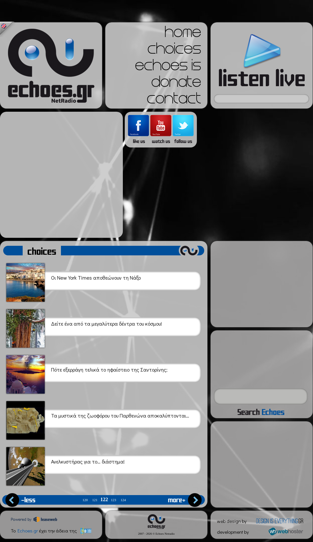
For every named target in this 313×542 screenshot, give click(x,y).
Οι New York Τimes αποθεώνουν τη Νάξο (73, 281)
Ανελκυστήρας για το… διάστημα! (65, 465)
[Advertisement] (60, 175)
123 (113, 500)
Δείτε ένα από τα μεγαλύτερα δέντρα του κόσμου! (84, 327)
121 (95, 500)
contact (174, 100)
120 (85, 500)
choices (174, 50)
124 (123, 500)
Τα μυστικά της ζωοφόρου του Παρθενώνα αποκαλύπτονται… (97, 419)
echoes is (168, 67)
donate (176, 84)
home (183, 34)
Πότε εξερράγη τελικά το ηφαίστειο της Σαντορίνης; (87, 373)
